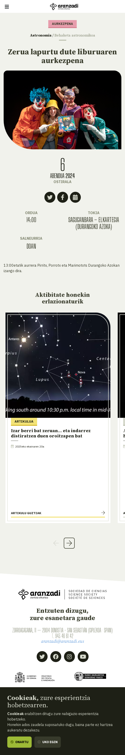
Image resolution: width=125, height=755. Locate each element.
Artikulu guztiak (26, 513)
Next (69, 543)
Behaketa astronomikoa (74, 35)
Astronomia (40, 35)
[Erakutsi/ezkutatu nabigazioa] (7, 6)
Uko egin (48, 742)
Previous (56, 543)
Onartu (19, 742)
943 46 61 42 (64, 636)
